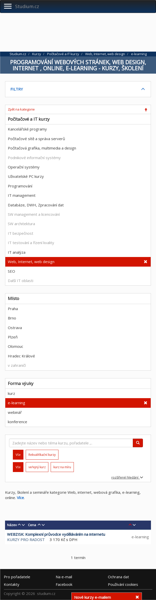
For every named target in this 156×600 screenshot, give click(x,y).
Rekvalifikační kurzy (42, 455)
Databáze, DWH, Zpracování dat (36, 204)
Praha (13, 308)
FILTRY (16, 89)
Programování (20, 185)
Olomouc (15, 346)
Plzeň (13, 336)
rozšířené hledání (127, 477)
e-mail (64, 576)
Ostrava (15, 327)
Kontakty (11, 584)
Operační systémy (24, 166)
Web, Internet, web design (31, 261)
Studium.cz (27, 6)
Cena (32, 525)
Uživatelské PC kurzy (26, 176)
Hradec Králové (21, 355)
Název (12, 525)
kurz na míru (62, 467)
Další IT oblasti (20, 280)
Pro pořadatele (17, 576)
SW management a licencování (34, 214)
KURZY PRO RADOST (26, 539)
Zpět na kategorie (21, 109)
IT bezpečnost (20, 233)
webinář (15, 412)
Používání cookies (123, 584)
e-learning (16, 402)
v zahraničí (17, 365)
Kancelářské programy (27, 129)
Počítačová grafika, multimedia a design (42, 148)
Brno (12, 317)
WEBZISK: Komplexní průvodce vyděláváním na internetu (56, 534)
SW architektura (21, 223)
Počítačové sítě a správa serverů (36, 138)
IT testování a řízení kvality (31, 242)
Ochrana (118, 576)
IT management (22, 195)
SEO (11, 271)
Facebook (64, 584)
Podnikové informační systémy (34, 157)
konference (17, 421)
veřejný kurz (37, 467)
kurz (11, 393)
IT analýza (16, 252)
